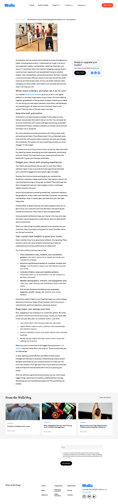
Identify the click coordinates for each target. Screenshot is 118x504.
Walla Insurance (57, 495)
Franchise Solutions (57, 490)
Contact (70, 495)
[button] (57, 5)
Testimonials (71, 486)
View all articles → (106, 397)
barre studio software (33, 94)
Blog (17, 19)
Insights (23, 19)
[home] (10, 5)
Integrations (58, 486)
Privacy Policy (67, 458)
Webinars (44, 495)
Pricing (69, 490)
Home (43, 486)
